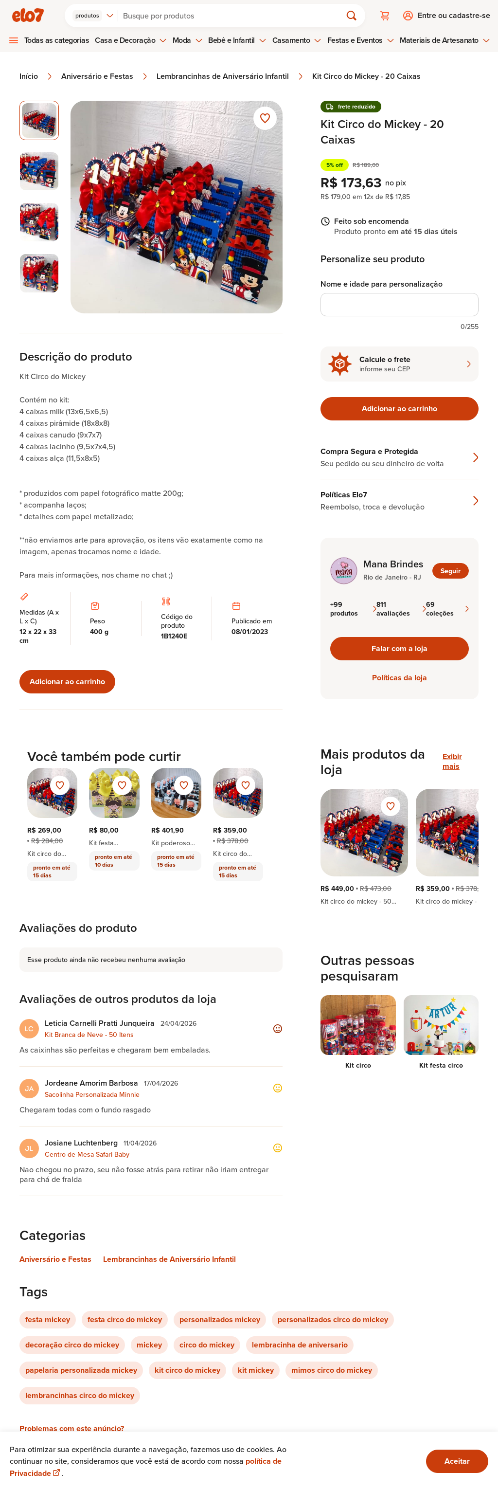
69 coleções (447, 609)
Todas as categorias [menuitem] (56, 40)
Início (36, 76)
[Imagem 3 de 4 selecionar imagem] (39, 222)
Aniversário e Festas (105, 76)
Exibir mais (452, 761)
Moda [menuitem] (188, 40)
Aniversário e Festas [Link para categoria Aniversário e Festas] (55, 1259)
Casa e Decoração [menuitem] (131, 40)
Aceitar (457, 1461)
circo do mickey (206, 1344)
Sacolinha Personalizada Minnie (92, 1094)
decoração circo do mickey (72, 1344)
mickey (149, 1344)
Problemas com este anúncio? (71, 1428)
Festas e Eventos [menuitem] (360, 40)
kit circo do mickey (187, 1370)
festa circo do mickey (125, 1319)
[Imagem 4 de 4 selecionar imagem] (39, 273)
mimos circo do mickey (331, 1370)
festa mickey (47, 1319)
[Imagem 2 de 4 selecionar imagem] (39, 171)
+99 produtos (353, 609)
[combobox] (93, 15)
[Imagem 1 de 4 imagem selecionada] (39, 120)
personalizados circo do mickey (333, 1319)
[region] (399, 847)
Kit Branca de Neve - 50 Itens (89, 1034)
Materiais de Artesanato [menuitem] (445, 40)
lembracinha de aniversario (300, 1344)
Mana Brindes (393, 564)
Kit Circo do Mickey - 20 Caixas (366, 76)
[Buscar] (234, 15)
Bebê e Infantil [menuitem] (237, 40)
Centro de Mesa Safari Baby (87, 1154)
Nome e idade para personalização (381, 284)
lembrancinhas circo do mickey (79, 1395)
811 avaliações (401, 609)
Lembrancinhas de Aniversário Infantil (230, 76)
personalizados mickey (219, 1319)
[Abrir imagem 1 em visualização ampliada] (177, 207)
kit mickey (256, 1370)
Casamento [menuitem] (297, 40)
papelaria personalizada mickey (81, 1370)
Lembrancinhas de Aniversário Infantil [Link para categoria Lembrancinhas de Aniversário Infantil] (169, 1259)
